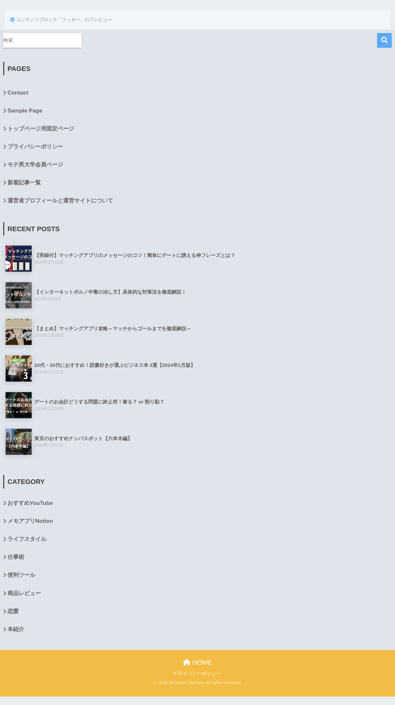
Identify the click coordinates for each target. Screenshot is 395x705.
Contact (18, 93)
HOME (197, 662)
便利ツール (21, 575)
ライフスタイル (27, 539)
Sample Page (25, 111)
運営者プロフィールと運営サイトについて (60, 201)
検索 (384, 40)
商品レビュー (24, 593)
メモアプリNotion (30, 521)
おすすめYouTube (30, 503)
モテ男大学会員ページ (35, 165)
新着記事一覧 (24, 183)
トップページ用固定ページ (41, 129)
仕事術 (16, 557)
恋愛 (13, 611)
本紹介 (16, 629)
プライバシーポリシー (35, 147)
